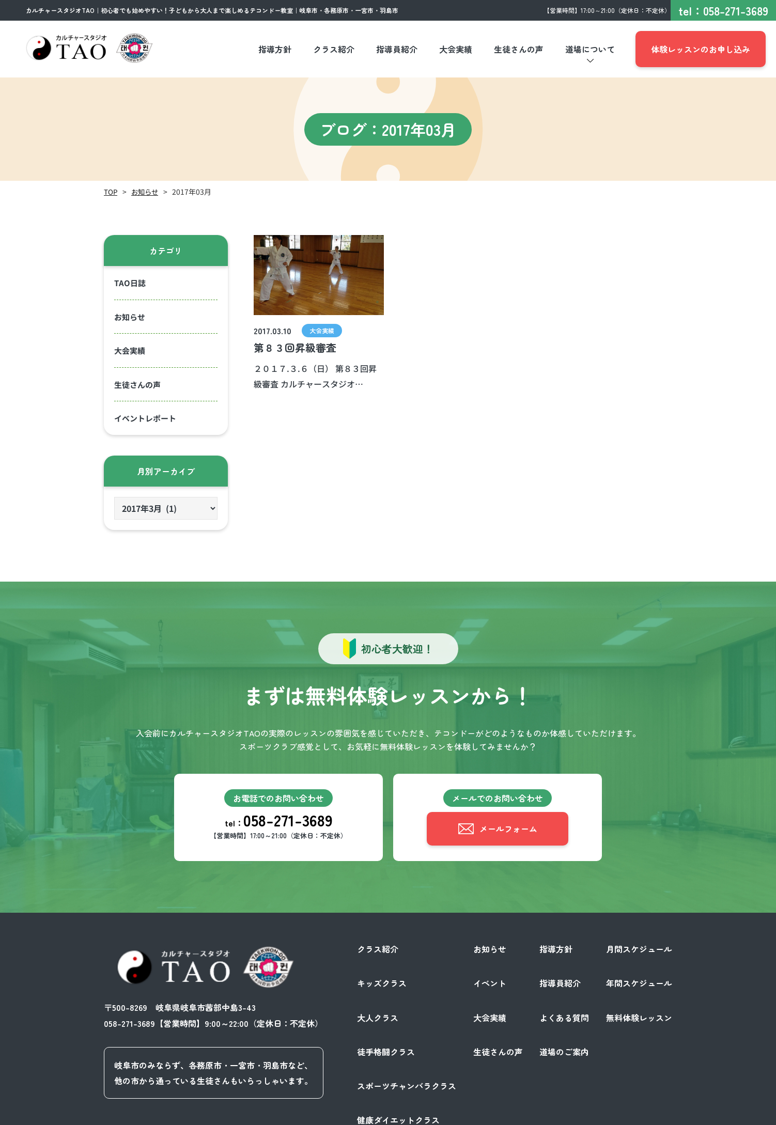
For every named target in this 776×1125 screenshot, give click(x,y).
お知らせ (146, 191)
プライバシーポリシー (565, 1113)
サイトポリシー (643, 1113)
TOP (111, 191)
